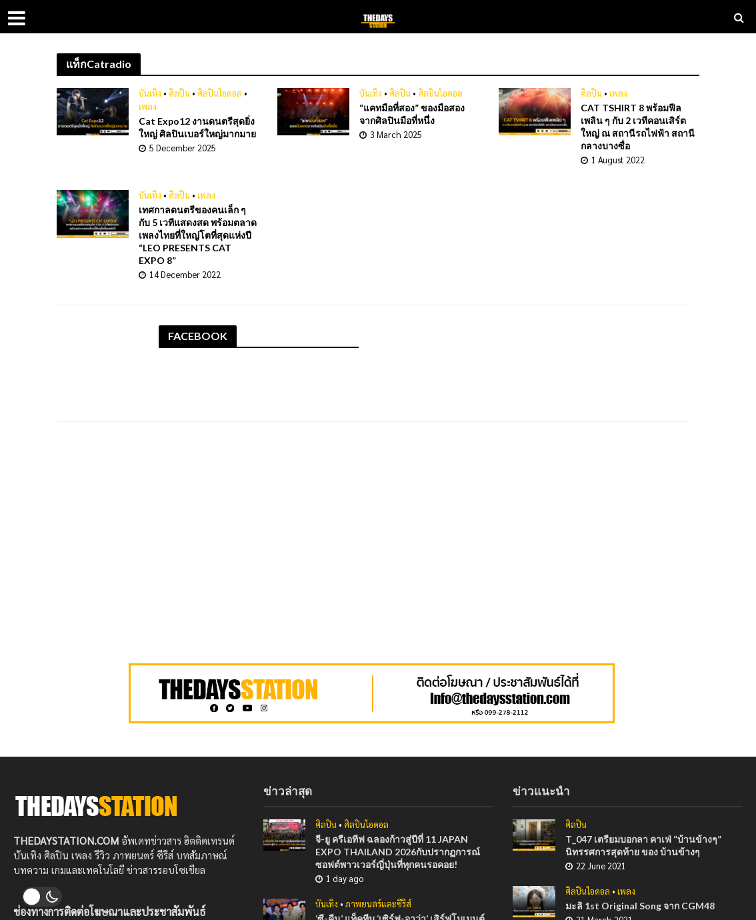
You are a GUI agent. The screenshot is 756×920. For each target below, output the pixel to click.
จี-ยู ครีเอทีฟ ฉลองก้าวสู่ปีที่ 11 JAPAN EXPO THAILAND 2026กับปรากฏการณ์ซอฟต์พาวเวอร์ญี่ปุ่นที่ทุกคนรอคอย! (397, 851)
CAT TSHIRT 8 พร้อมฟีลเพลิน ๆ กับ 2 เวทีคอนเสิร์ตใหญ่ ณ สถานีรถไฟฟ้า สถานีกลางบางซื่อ (638, 126)
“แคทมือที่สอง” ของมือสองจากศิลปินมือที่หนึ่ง (412, 114)
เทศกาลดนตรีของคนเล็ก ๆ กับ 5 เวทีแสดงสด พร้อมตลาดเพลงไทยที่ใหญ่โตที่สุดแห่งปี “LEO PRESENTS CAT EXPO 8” (198, 235)
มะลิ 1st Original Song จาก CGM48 (640, 905)
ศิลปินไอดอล (219, 93)
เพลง (148, 106)
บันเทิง (150, 93)
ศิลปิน (179, 93)
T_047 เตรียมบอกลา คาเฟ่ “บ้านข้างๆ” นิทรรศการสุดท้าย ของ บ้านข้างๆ (643, 845)
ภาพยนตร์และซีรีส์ (378, 904)
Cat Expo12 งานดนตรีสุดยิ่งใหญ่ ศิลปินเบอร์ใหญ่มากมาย (197, 127)
